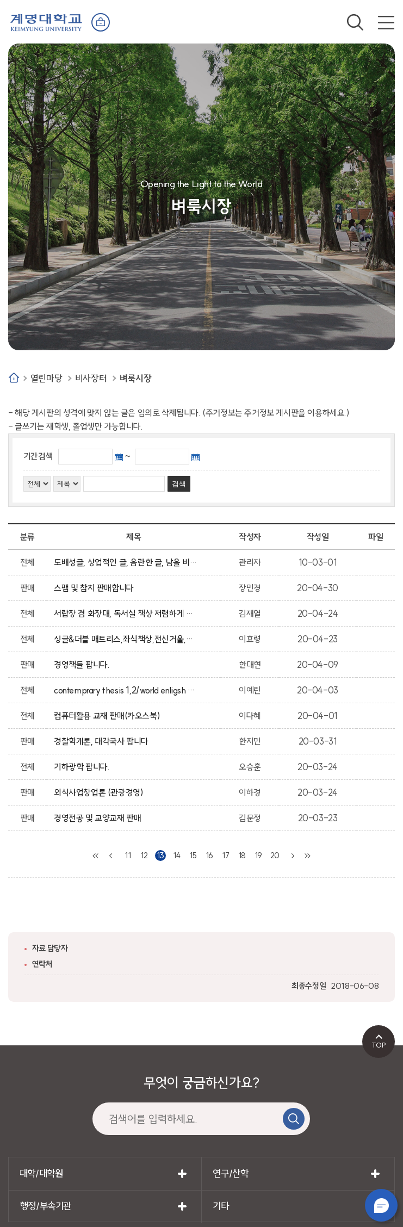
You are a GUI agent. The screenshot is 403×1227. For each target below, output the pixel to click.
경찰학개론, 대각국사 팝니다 (103, 741)
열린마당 (46, 378)
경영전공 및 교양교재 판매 (99, 818)
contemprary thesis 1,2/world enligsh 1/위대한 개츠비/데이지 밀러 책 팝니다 (126, 690)
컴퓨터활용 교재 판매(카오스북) (109, 715)
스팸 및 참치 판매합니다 (96, 587)
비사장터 (91, 378)
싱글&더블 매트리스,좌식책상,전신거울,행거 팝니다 (126, 639)
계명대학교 (46, 21)
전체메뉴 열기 (386, 22)
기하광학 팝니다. (84, 766)
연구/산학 (230, 1173)
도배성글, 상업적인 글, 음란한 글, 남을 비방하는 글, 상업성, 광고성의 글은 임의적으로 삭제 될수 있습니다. (126, 562)
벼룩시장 (135, 378)
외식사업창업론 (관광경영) (100, 792)
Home (14, 377)
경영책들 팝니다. (84, 664)
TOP (378, 1044)
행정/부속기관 (45, 1206)
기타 (220, 1206)
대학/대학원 (41, 1173)
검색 (355, 22)
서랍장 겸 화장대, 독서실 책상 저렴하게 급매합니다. (126, 613)
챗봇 (381, 1205)
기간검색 (38, 456)
